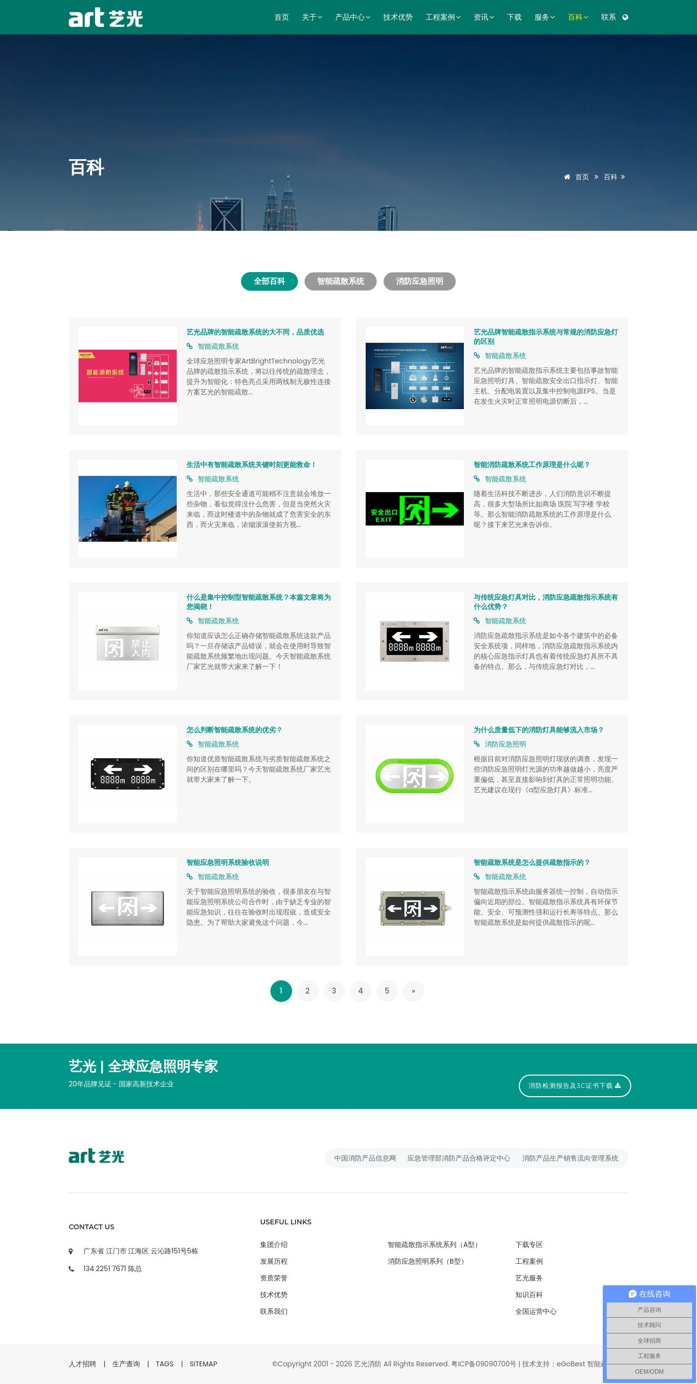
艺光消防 (367, 1364)
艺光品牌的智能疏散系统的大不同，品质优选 (255, 332)
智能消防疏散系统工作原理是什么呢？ (532, 464)
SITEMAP (203, 1364)
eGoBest (571, 1364)
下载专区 (529, 1244)
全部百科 (269, 281)
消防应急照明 (420, 281)
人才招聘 (82, 1364)
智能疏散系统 (340, 281)
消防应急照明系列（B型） (428, 1261)
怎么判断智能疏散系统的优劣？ (235, 729)
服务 (545, 17)
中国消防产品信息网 (365, 1158)
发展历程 (274, 1261)
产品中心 (353, 17)
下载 (514, 17)
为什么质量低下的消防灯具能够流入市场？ (539, 729)
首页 (281, 17)
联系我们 (274, 1311)
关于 (312, 17)
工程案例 (443, 17)
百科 (578, 17)
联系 (608, 17)
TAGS (165, 1364)
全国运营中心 (536, 1311)
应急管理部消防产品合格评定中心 (458, 1158)
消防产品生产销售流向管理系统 (570, 1158)
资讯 (484, 17)
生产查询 (126, 1364)
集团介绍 (274, 1244)
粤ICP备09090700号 (484, 1364)
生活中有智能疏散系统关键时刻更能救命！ (252, 464)
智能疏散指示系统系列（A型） (435, 1244)
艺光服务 (529, 1278)
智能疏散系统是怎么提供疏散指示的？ (532, 862)
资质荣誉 (274, 1278)
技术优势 (398, 17)
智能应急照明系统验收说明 (228, 862)
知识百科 (529, 1295)
